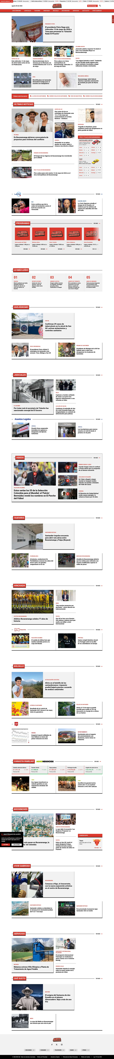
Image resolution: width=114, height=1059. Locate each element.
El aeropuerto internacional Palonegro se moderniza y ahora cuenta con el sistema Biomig (65, 957)
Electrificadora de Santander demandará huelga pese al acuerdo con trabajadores (42, 81)
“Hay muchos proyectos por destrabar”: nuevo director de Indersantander (65, 607)
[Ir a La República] (16, 724)
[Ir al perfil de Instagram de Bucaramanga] (61, 1044)
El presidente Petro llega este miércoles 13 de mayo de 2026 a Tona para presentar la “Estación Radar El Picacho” (58, 30)
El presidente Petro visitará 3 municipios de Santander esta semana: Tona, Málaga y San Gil (40, 351)
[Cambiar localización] (92, 6)
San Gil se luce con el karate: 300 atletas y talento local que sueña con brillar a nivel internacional (65, 621)
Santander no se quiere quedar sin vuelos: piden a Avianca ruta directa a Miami (64, 144)
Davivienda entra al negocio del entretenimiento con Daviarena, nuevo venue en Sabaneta (87, 736)
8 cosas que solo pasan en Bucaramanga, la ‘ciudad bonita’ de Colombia (31, 843)
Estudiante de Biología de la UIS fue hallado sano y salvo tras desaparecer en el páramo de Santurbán (88, 351)
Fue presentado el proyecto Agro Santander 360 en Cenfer (87, 910)
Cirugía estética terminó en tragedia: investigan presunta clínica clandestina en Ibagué (56, 285)
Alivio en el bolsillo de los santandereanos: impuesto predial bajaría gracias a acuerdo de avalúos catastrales (58, 686)
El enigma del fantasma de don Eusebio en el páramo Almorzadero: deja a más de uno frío (58, 998)
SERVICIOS (76, 10)
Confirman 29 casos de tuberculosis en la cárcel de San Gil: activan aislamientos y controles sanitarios (58, 327)
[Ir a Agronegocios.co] (45, 761)
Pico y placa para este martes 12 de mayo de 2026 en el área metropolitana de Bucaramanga (52, 174)
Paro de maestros (76, 96)
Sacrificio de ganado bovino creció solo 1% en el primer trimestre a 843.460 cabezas (87, 784)
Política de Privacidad (42, 1057)
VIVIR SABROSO (97, 10)
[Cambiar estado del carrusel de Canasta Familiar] (11, 1)
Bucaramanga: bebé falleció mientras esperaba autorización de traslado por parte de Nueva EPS (88, 81)
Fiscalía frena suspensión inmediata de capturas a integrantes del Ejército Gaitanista (39, 430)
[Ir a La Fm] (17, 194)
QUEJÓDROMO (16, 10)
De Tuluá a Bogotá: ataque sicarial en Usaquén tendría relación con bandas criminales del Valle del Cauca (89, 481)
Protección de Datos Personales (70, 1057)
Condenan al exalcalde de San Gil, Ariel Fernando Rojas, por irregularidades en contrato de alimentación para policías (65, 411)
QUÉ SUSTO (85, 10)
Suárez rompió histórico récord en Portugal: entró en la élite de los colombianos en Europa (88, 641)
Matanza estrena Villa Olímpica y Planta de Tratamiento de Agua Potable (31, 968)
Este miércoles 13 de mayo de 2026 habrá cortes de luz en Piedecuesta (21, 62)
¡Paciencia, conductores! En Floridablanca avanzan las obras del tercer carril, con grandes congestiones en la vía (41, 561)
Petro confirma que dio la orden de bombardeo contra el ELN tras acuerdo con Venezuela (41, 206)
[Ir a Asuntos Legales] (22, 419)
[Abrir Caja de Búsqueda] (100, 6)
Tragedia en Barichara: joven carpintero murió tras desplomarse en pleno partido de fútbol (90, 128)
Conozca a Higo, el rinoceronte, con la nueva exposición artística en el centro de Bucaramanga (58, 886)
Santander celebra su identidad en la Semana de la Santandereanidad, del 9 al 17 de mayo (41, 909)
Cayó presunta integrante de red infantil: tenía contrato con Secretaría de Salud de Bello (93, 285)
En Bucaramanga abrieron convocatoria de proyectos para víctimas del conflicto (31, 138)
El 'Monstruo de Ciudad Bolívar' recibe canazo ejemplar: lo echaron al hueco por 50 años (89, 495)
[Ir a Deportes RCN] (20, 629)
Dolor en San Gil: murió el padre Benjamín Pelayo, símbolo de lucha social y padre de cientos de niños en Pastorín (65, 846)
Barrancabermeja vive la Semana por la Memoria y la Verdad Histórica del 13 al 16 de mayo (42, 63)
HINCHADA (46, 10)
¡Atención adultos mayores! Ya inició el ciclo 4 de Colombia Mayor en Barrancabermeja (88, 50)
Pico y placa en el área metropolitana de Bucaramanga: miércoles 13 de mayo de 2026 (63, 63)
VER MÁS (26, 249)
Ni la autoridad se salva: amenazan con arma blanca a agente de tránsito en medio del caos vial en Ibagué (74, 285)
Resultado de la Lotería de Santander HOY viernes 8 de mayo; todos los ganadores (41, 710)
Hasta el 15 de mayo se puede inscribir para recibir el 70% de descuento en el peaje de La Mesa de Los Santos (87, 710)
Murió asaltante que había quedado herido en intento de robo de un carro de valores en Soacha (20, 285)
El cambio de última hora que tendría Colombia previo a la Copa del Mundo (40, 641)
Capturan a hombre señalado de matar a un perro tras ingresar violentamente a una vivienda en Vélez (65, 397)
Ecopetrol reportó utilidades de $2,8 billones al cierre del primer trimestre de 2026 (41, 737)
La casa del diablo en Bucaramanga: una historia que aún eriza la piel (41, 1022)
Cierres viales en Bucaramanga (95, 96)
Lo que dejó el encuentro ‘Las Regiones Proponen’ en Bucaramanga (65, 831)
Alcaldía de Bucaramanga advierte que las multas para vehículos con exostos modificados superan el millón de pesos (87, 561)
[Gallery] (57, 239)
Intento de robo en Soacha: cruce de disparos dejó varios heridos (37, 285)
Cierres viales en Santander (58, 96)
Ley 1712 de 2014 (97, 1057)
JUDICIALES (27, 10)
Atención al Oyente (55, 1057)
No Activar (17, 844)
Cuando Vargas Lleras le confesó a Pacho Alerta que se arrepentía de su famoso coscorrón (89, 468)
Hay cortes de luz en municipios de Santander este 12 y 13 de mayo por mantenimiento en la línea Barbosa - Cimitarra (64, 115)
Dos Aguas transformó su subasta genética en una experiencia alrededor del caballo (39, 784)
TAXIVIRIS (37, 10)
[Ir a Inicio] (57, 6)
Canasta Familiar (5, 1)
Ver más (99, 104)
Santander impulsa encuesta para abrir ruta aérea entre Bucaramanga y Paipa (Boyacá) (57, 538)
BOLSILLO (56, 10)
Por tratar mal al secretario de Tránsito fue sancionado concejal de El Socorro (31, 409)
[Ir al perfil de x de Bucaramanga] (56, 1044)
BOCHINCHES (66, 10)
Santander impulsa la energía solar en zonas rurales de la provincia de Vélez (65, 970)
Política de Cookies (85, 1057)
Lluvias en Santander (39, 96)
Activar (6, 844)
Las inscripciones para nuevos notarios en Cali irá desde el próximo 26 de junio (87, 431)
